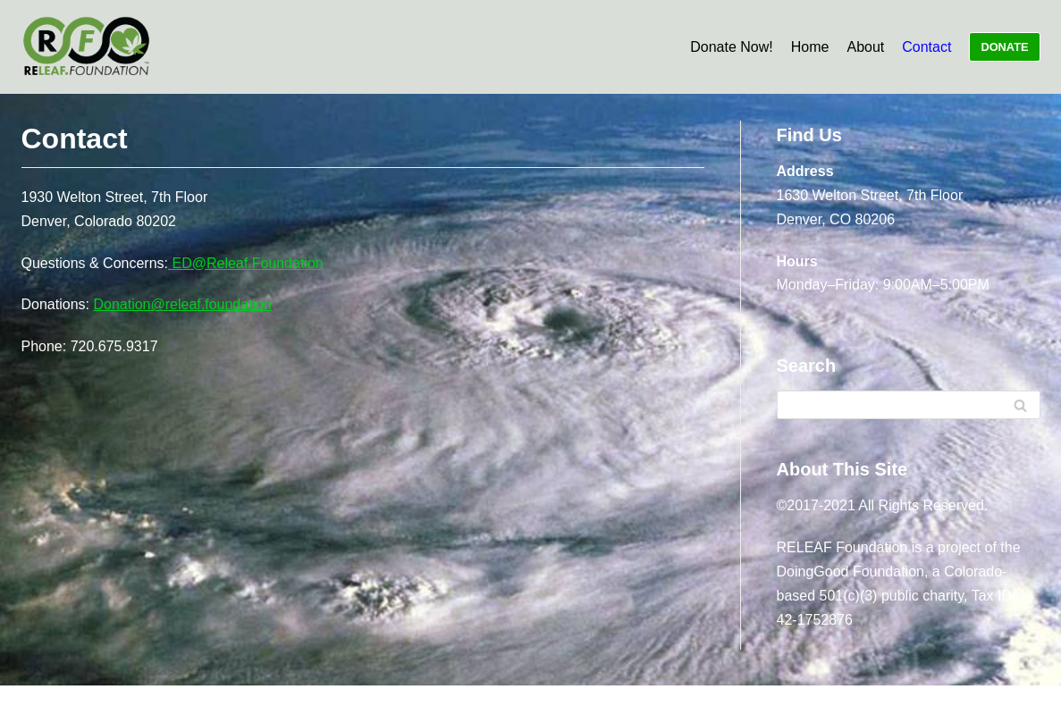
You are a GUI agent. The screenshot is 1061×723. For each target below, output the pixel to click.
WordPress (481, 703)
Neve (337, 703)
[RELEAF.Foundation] (86, 47)
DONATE (1004, 47)
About (865, 47)
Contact (926, 47)
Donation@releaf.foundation (182, 304)
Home (810, 47)
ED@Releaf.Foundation (246, 263)
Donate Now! (731, 47)
